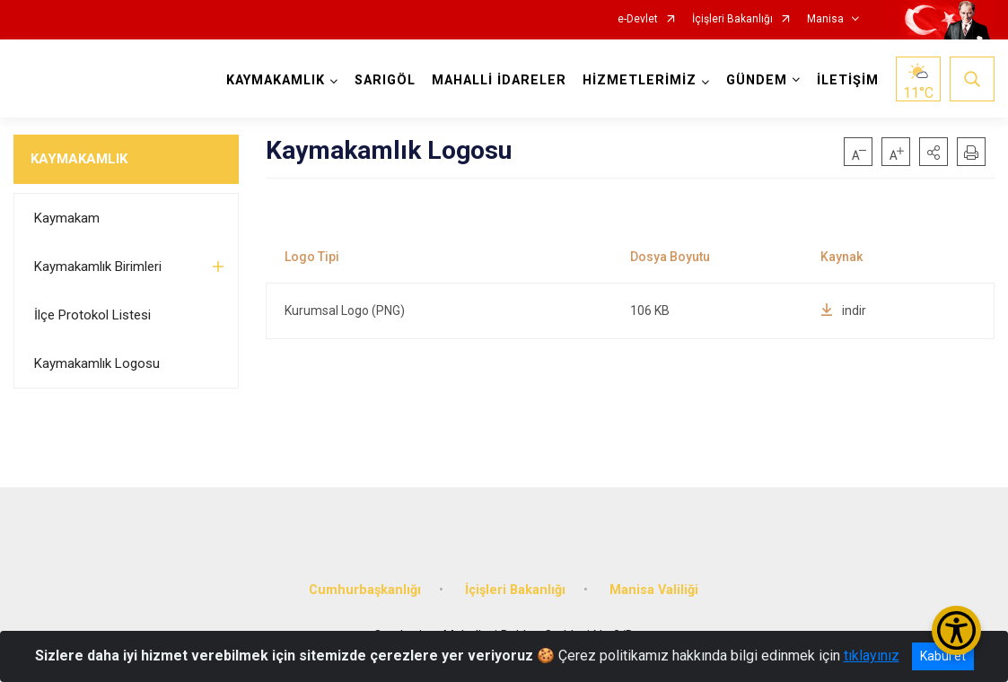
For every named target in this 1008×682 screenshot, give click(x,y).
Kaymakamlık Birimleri (98, 266)
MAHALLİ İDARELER (499, 80)
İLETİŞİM (848, 80)
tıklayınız (871, 655)
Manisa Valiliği (653, 588)
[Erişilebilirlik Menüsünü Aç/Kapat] (956, 630)
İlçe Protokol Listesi (92, 315)
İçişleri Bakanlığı (732, 19)
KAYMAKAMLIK (79, 159)
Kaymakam (67, 218)
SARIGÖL (385, 80)
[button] (933, 151)
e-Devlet (638, 19)
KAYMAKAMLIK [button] (275, 80)
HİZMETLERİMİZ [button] (640, 80)
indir (843, 310)
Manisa (825, 19)
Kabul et (943, 656)
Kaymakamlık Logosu (97, 363)
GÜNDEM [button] (756, 80)
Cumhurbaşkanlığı (365, 588)
